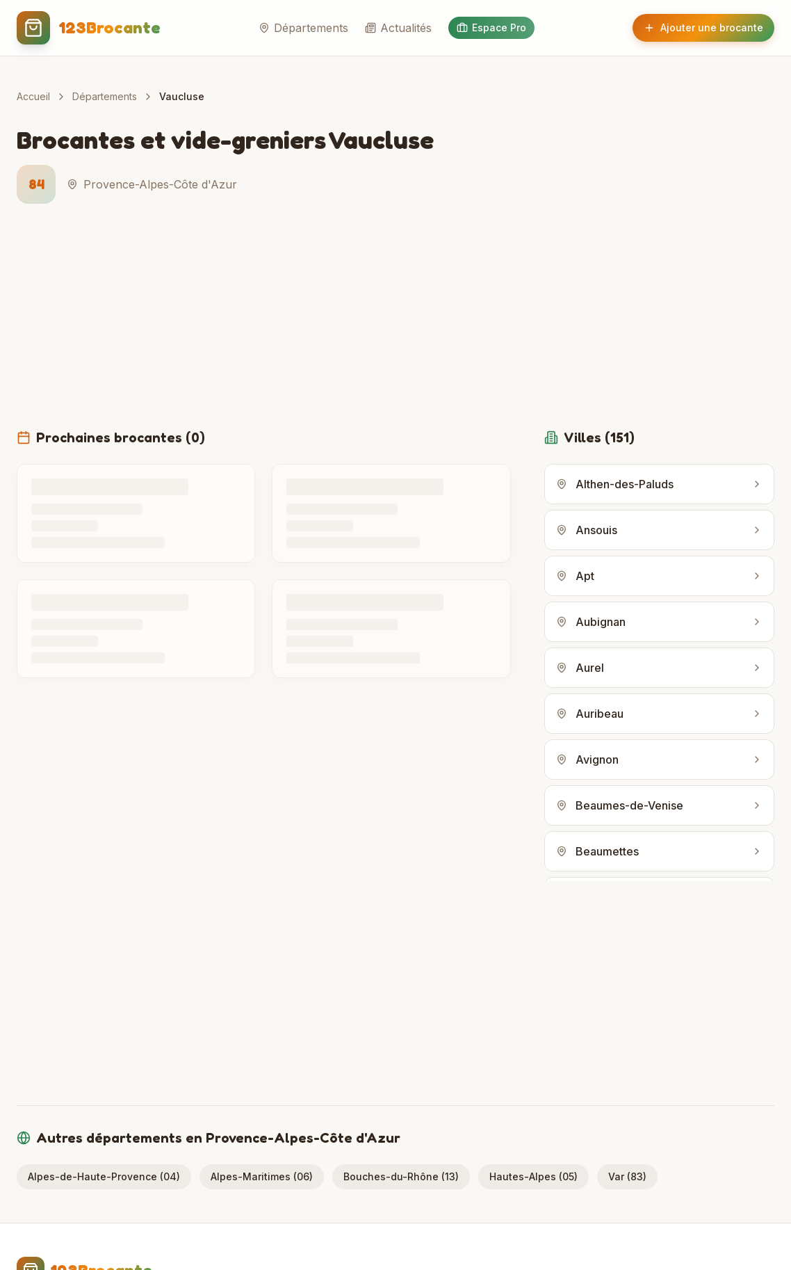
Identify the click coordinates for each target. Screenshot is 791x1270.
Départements (303, 28)
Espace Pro (491, 27)
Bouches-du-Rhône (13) (401, 1176)
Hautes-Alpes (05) (533, 1176)
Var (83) (627, 1176)
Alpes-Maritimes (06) (262, 1176)
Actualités (398, 28)
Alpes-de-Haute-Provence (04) (104, 1176)
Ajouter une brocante (703, 27)
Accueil (33, 96)
